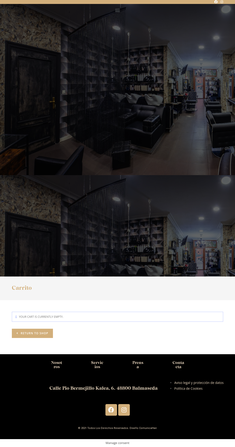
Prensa (138, 365)
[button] (117, 10)
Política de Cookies (188, 388)
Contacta (178, 365)
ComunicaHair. (148, 428)
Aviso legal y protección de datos (198, 382)
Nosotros (56, 365)
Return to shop (34, 333)
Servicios (97, 365)
